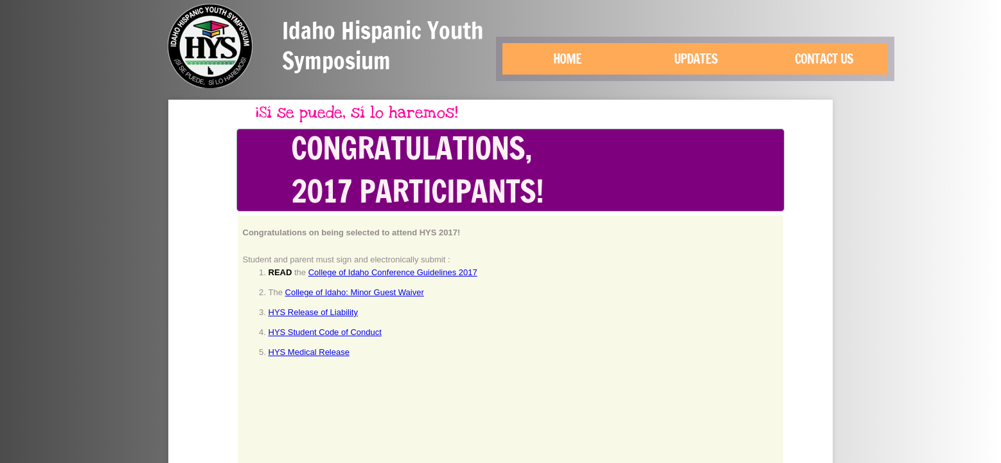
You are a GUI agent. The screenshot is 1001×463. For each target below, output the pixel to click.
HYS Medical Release (309, 352)
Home (567, 59)
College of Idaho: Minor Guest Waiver (354, 292)
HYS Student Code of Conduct (325, 332)
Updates (696, 59)
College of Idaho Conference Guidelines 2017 (392, 272)
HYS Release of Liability (313, 312)
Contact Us (824, 59)
